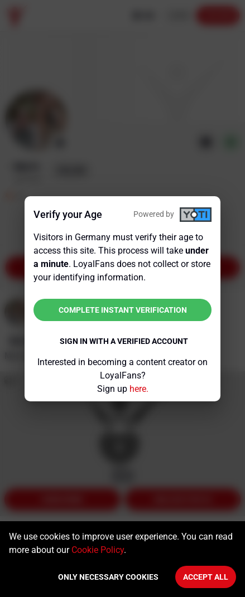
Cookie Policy (97, 550)
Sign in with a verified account (124, 341)
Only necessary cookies (108, 576)
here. (138, 389)
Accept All (205, 576)
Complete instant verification (123, 309)
